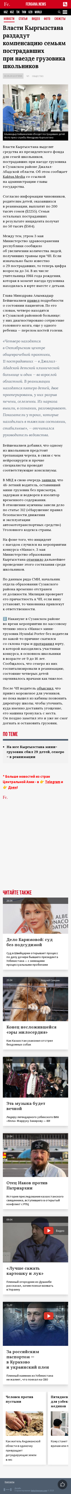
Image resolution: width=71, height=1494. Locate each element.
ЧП (27, 76)
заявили (49, 480)
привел (33, 300)
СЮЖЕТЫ (60, 19)
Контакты (9, 1481)
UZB (30, 12)
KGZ (12, 12)
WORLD (38, 12)
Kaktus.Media (14, 176)
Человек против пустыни (19, 1399)
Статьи (23, 19)
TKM (24, 12)
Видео (36, 19)
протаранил (44, 643)
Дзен (12, 787)
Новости (9, 19)
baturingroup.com (39, 1491)
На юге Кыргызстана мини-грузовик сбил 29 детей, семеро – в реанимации (35, 752)
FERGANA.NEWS (36, 4)
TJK (18, 12)
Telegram (52, 781)
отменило (35, 559)
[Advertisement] (35, 850)
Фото (47, 19)
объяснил (45, 688)
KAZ (6, 12)
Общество (38, 76)
